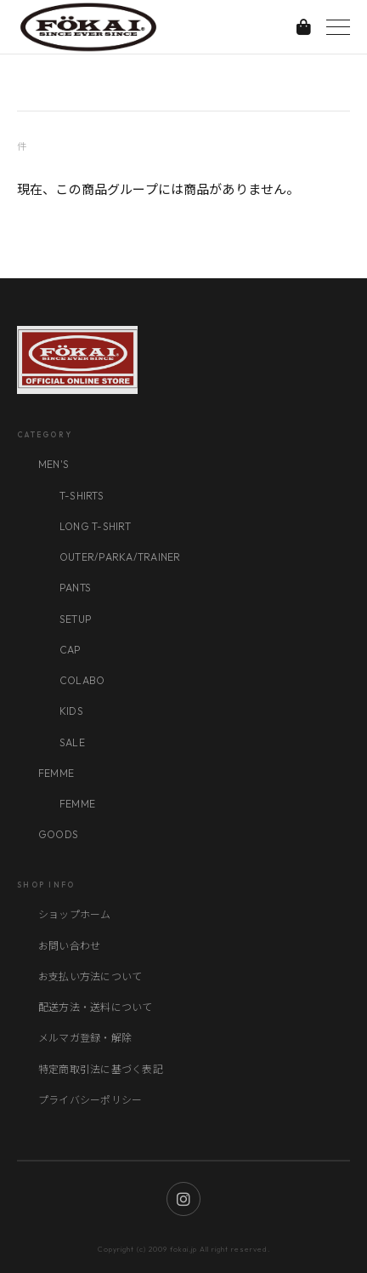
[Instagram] (183, 1199)
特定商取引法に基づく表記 (100, 1069)
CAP (70, 649)
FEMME (56, 773)
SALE (72, 742)
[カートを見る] (303, 27)
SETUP (75, 619)
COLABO (81, 680)
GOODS (58, 834)
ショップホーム (74, 914)
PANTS (75, 587)
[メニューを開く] (338, 27)
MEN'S (53, 464)
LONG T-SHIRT (95, 526)
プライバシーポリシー (90, 1099)
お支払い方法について (90, 976)
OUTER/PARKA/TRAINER (120, 557)
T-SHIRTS (81, 495)
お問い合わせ (69, 945)
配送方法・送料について (95, 1007)
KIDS (71, 711)
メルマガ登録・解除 (85, 1037)
